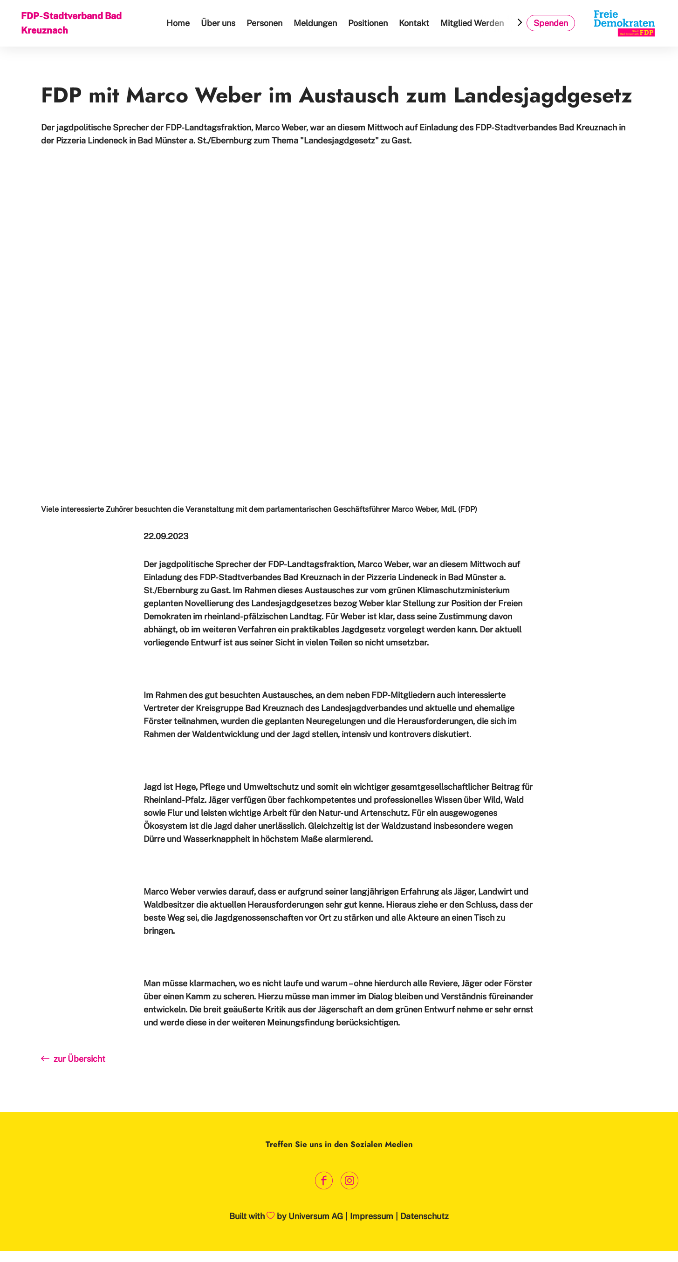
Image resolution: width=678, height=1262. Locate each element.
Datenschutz (424, 1216)
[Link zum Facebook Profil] (324, 1180)
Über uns (220, 23)
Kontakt (416, 23)
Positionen (370, 23)
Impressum (371, 1216)
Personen (266, 23)
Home (180, 23)
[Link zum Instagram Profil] (349, 1180)
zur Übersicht (73, 1068)
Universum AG (315, 1216)
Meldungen (317, 23)
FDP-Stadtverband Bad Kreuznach (72, 23)
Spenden (551, 23)
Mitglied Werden (474, 23)
